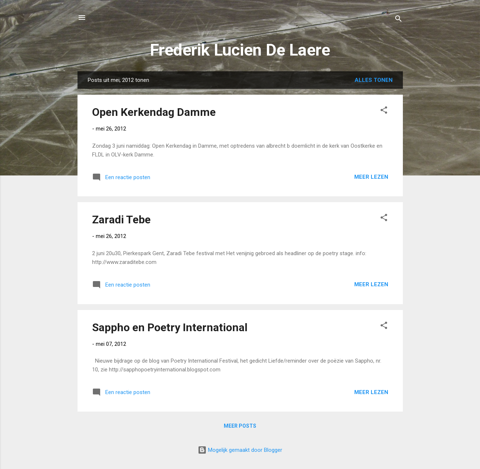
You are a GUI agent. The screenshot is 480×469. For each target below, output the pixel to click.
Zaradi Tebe (121, 219)
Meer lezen (371, 177)
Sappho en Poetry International (169, 327)
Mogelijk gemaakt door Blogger (240, 450)
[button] (383, 111)
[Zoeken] (398, 20)
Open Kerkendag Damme (154, 112)
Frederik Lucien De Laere (240, 50)
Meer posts (240, 426)
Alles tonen (374, 80)
